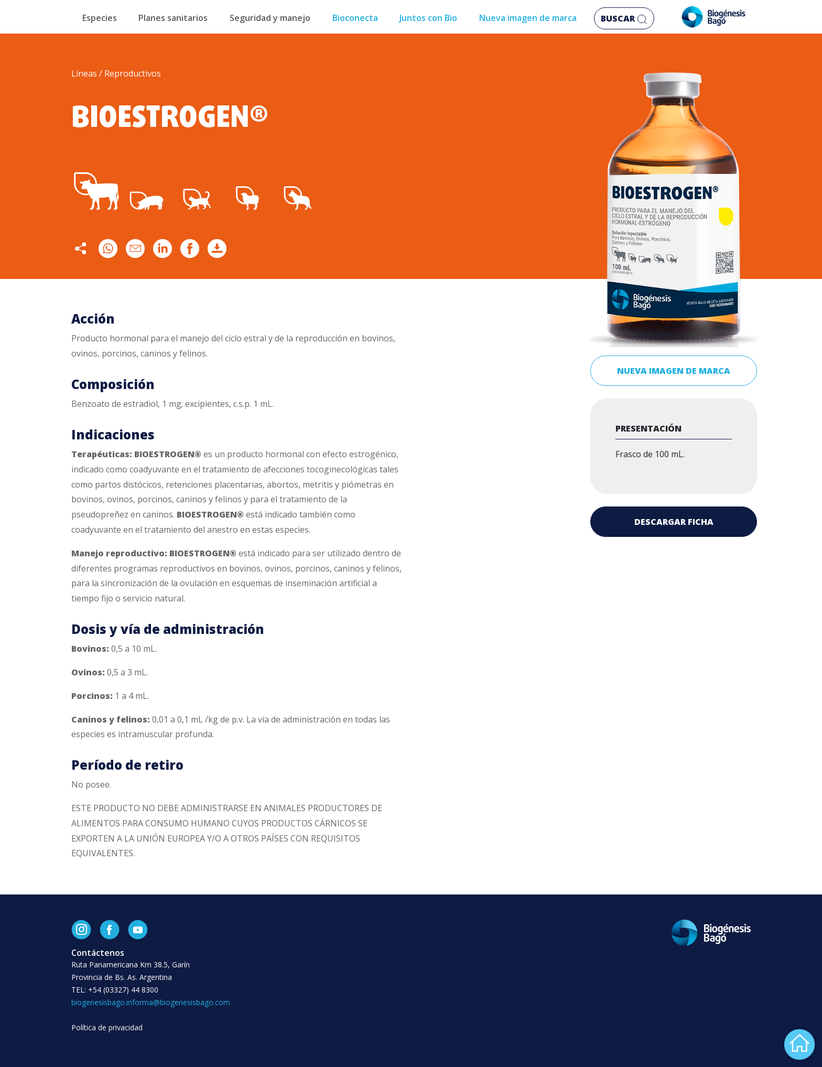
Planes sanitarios (173, 18)
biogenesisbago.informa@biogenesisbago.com (150, 1002)
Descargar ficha (673, 521)
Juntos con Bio (428, 18)
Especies (99, 18)
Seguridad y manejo (270, 18)
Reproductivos (132, 73)
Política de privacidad (107, 1027)
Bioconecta (355, 18)
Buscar (624, 19)
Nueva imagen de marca (528, 18)
